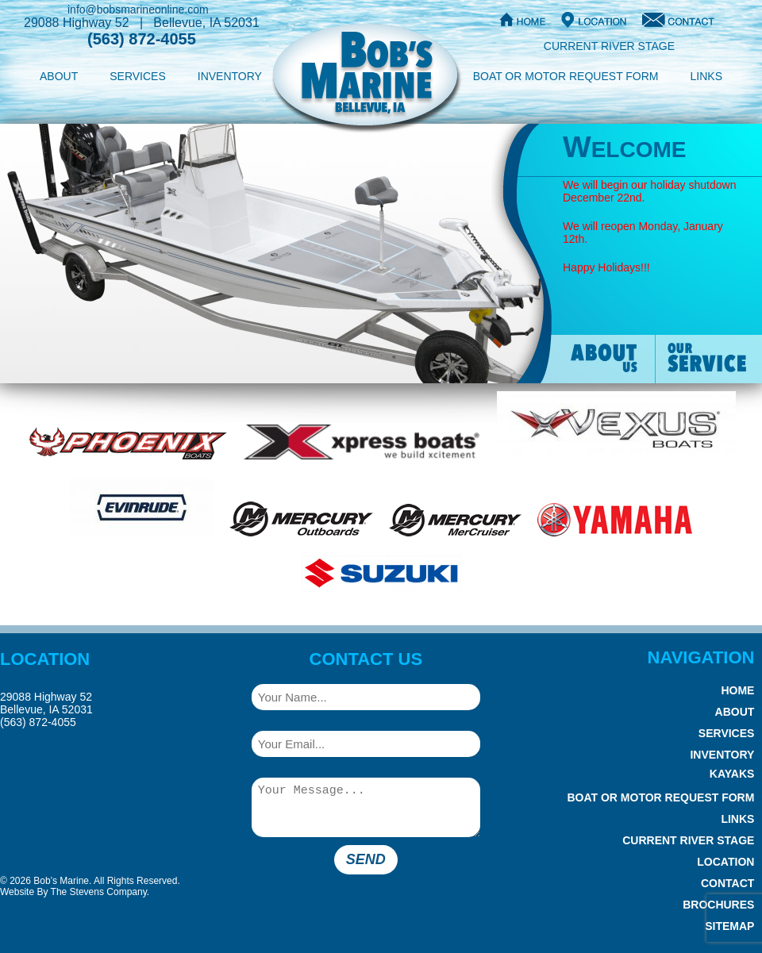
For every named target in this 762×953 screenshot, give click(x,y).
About (59, 76)
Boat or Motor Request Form (566, 76)
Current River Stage (609, 46)
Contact (727, 883)
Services (138, 76)
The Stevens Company (99, 891)
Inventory (230, 76)
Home (737, 690)
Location (725, 861)
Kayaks (732, 773)
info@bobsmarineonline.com (138, 9)
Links (706, 76)
